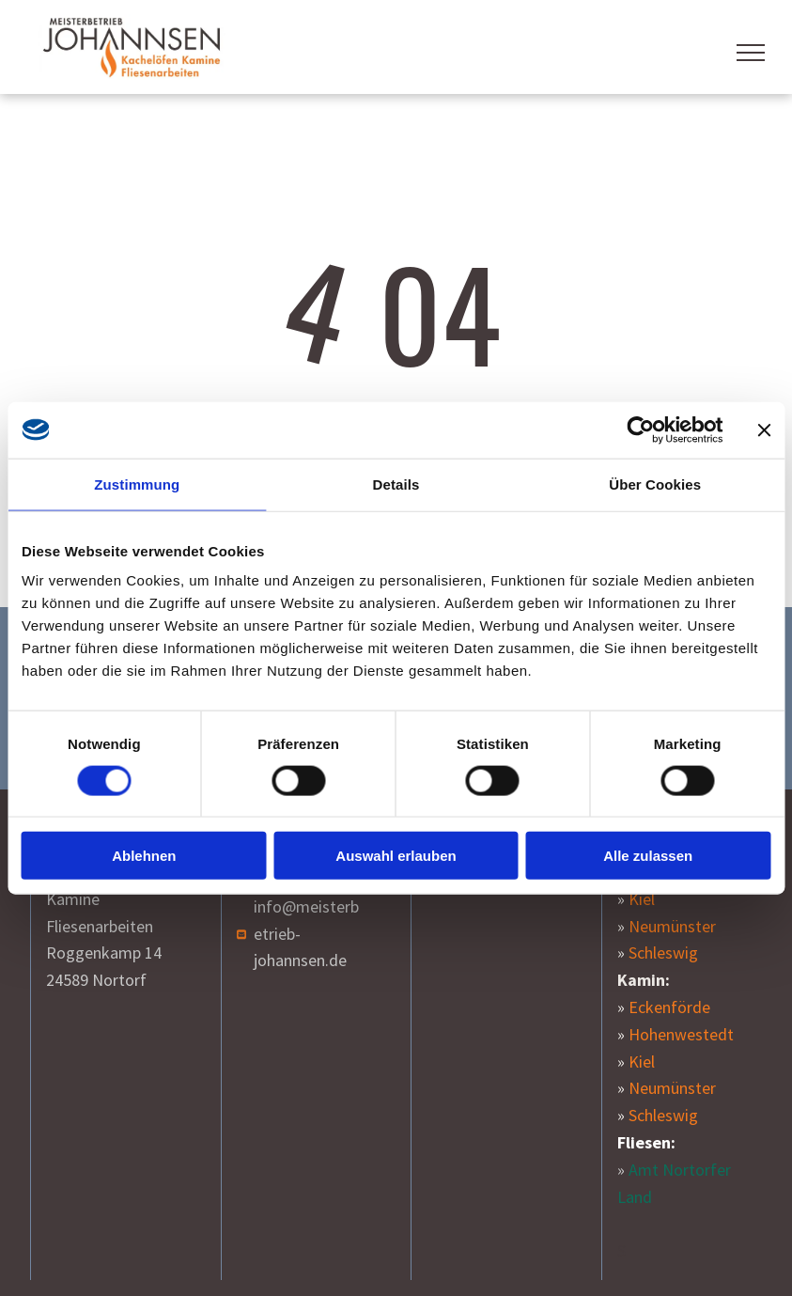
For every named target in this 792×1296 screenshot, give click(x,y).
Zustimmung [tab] (136, 484)
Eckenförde (669, 1007)
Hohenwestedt (681, 1034)
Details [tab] (396, 484)
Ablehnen (144, 856)
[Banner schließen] (763, 429)
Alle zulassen (647, 856)
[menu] (750, 52)
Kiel (642, 899)
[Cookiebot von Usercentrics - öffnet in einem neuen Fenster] (640, 429)
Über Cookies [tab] (655, 484)
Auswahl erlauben (395, 856)
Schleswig (663, 952)
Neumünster (672, 926)
